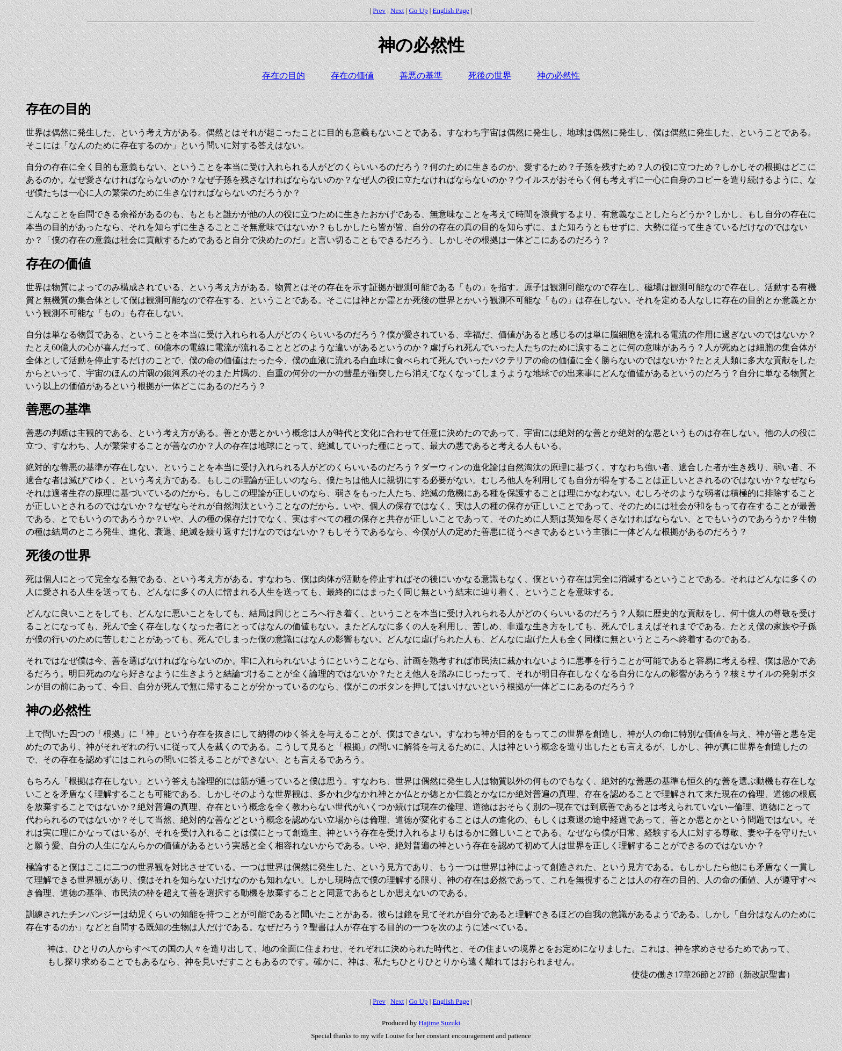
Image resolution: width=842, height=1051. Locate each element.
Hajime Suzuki (439, 1023)
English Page (451, 10)
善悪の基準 (421, 75)
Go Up (418, 10)
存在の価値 (352, 75)
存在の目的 (283, 75)
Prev (379, 10)
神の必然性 (558, 75)
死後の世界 (489, 75)
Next (397, 10)
